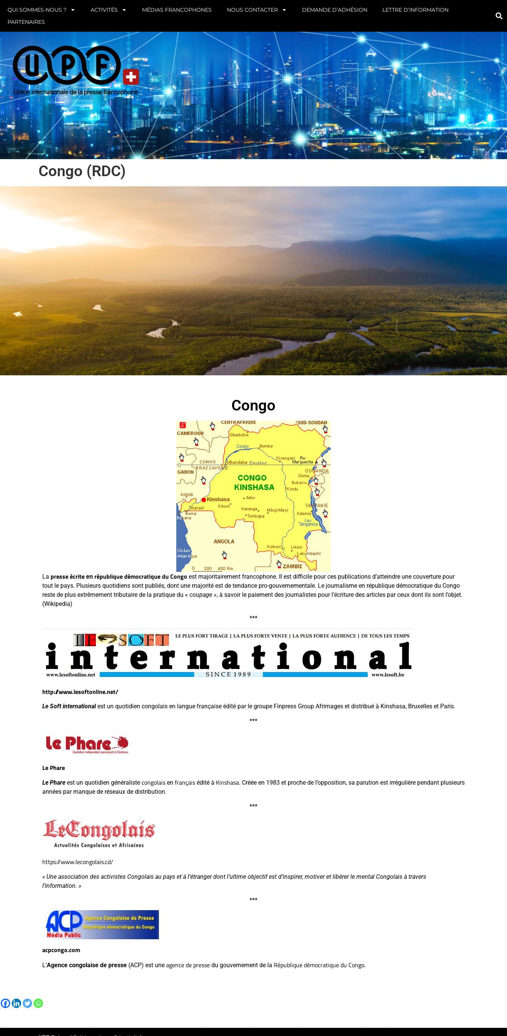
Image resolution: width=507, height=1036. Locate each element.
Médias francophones (177, 9)
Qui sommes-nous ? (42, 10)
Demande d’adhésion (334, 9)
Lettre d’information (415, 9)
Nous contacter (257, 10)
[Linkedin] (16, 1003)
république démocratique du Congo (140, 576)
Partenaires (26, 22)
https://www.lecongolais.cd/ (77, 861)
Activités (109, 10)
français (185, 782)
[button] (499, 16)
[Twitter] (27, 1003)
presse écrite (68, 576)
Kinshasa (227, 782)
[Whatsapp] (38, 1003)
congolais (153, 782)
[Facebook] (5, 1003)
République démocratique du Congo (319, 964)
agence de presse (188, 964)
